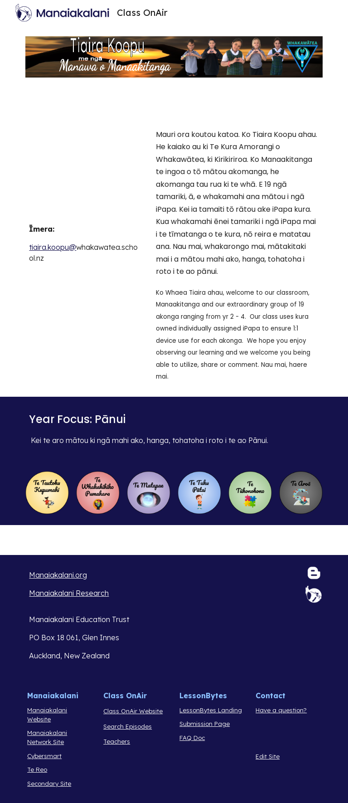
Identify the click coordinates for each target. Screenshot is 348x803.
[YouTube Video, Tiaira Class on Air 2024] (85, 171)
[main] (85, 243)
